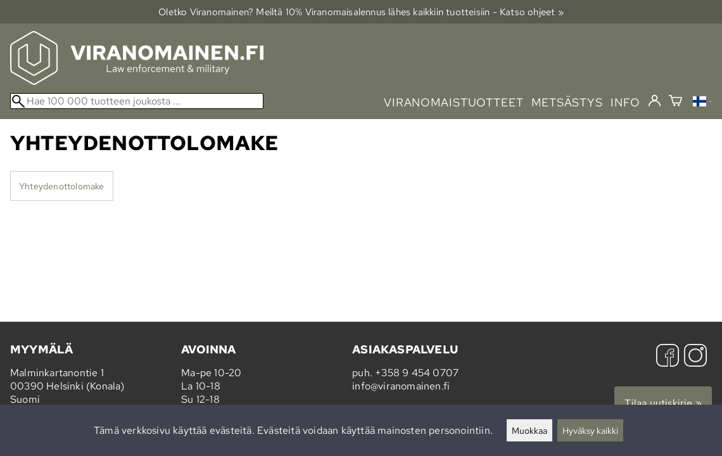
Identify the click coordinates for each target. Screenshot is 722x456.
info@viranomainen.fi (401, 386)
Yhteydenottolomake (61, 186)
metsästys (567, 102)
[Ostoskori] (675, 102)
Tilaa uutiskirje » (663, 403)
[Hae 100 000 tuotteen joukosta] (136, 101)
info (625, 102)
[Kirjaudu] (654, 101)
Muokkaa (529, 430)
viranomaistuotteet (454, 102)
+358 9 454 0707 (417, 372)
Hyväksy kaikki (590, 430)
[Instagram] (695, 357)
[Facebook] (667, 357)
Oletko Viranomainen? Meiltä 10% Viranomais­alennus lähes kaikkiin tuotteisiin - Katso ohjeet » (361, 12)
